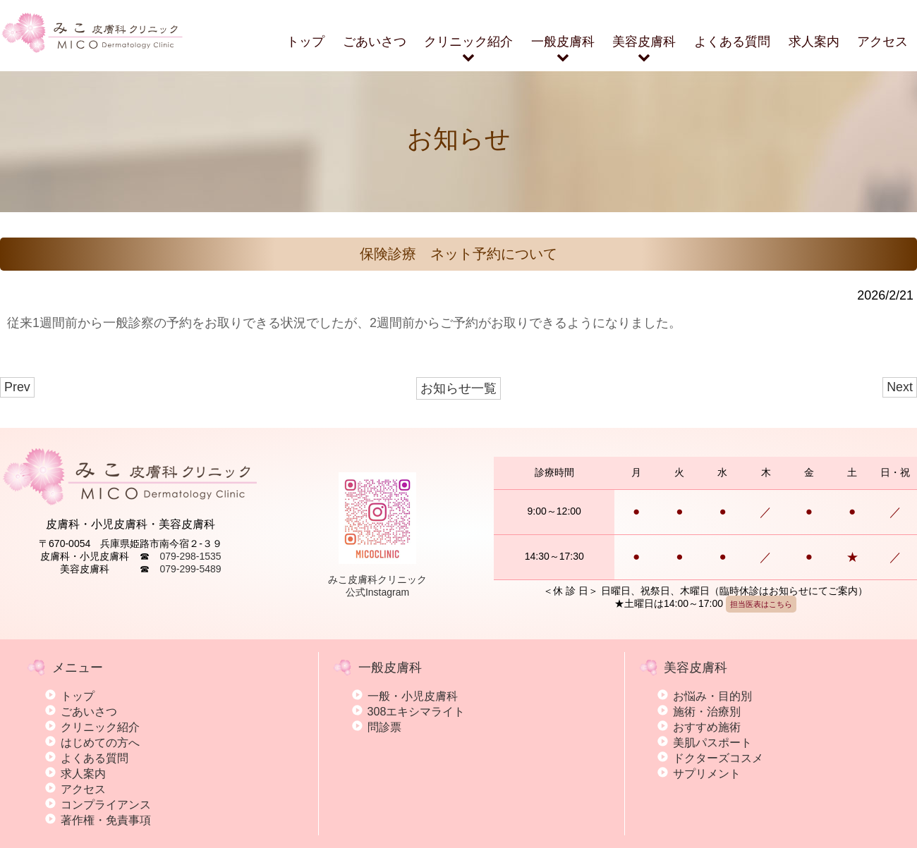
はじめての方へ (100, 742)
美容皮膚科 (644, 49)
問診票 (384, 726)
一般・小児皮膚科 (413, 695)
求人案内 (814, 42)
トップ (305, 42)
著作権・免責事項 (106, 819)
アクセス (882, 42)
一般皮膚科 (563, 49)
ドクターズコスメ (718, 757)
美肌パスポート (712, 742)
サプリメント (707, 773)
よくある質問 (732, 42)
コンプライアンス (106, 804)
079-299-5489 (190, 568)
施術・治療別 (707, 711)
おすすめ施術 (707, 726)
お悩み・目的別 (712, 695)
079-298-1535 (190, 556)
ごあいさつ (374, 42)
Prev (17, 387)
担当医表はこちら (761, 604)
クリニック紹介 (468, 49)
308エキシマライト (417, 711)
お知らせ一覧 (458, 388)
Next (900, 387)
